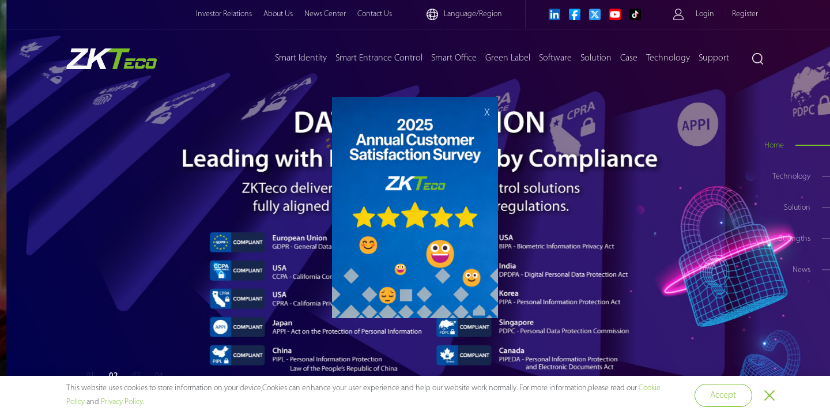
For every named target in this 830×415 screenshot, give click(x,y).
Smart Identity (301, 58)
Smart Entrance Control (378, 58)
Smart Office (454, 58)
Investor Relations (224, 14)
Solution (596, 58)
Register (745, 14)
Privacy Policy (122, 402)
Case (628, 58)
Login (705, 14)
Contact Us (374, 14)
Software (555, 58)
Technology (668, 58)
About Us (278, 14)
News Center (325, 14)
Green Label (507, 58)
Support (714, 58)
